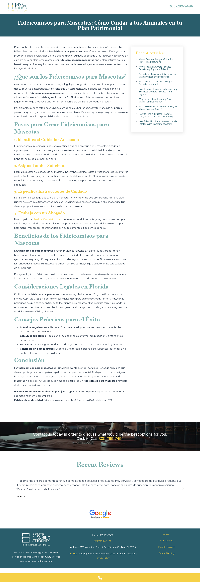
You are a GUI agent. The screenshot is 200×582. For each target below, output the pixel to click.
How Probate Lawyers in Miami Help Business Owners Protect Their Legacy (158, 91)
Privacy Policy (103, 558)
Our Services (166, 540)
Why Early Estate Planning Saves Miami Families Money (156, 100)
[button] (17, 488)
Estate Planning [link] (166, 553)
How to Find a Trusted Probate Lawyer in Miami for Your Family (156, 115)
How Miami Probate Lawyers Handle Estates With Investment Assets (158, 122)
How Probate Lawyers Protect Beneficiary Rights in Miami (155, 68)
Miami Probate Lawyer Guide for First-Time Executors (156, 60)
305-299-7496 (111, 438)
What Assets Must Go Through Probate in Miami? (155, 82)
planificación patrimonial (46, 219)
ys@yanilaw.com (102, 540)
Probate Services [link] (166, 547)
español (166, 534)
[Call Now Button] (100, 577)
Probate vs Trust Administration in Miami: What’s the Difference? (157, 75)
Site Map (72, 553)
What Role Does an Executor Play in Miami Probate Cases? (158, 107)
